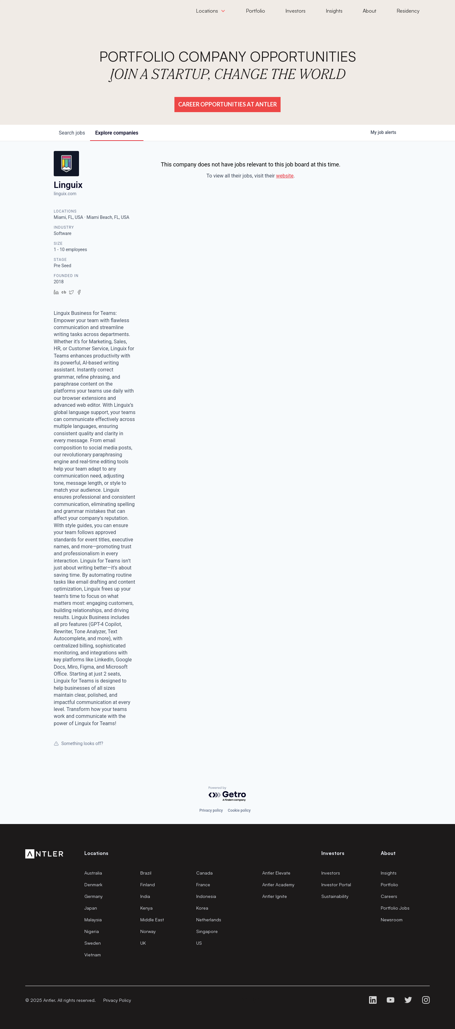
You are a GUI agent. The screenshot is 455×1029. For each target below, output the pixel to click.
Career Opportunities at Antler (227, 104)
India (145, 896)
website (285, 176)
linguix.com (65, 193)
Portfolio (389, 884)
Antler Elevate (276, 873)
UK (143, 943)
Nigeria (91, 931)
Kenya (146, 908)
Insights (389, 873)
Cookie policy (239, 810)
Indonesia (206, 896)
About (388, 853)
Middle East (152, 919)
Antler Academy (278, 884)
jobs (72, 133)
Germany (93, 896)
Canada (204, 873)
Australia (93, 873)
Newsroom (392, 919)
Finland (147, 884)
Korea (202, 908)
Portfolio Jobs (395, 908)
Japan (90, 908)
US (199, 943)
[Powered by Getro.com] (227, 794)
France (203, 884)
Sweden (92, 943)
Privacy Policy (117, 1000)
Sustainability (335, 896)
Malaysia (93, 919)
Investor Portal (336, 884)
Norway (148, 931)
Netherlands (208, 919)
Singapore (207, 931)
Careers (389, 896)
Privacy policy (211, 810)
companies (116, 133)
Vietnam (92, 954)
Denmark (93, 884)
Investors (330, 873)
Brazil (145, 873)
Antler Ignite (274, 896)
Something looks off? (78, 743)
